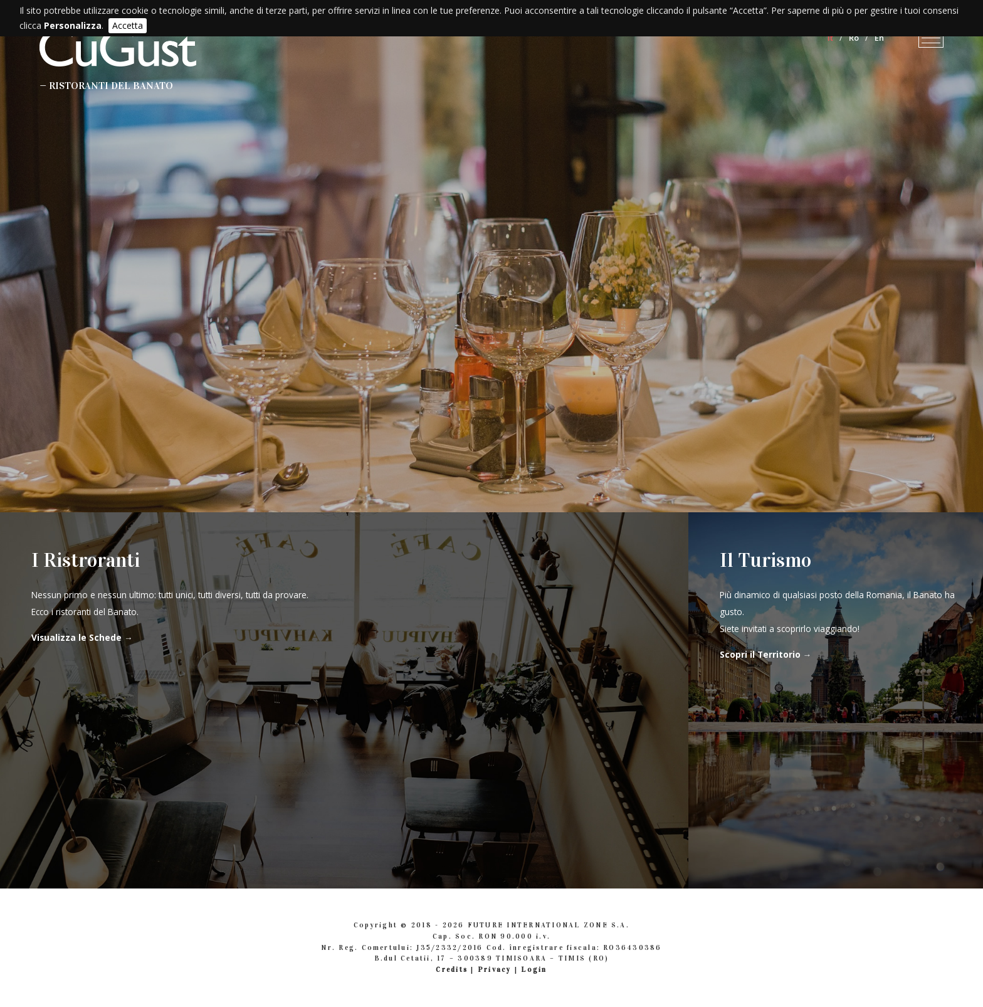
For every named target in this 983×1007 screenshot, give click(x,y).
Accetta (127, 25)
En (879, 37)
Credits (452, 969)
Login (534, 969)
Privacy (495, 969)
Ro (854, 37)
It (830, 37)
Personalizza (73, 25)
